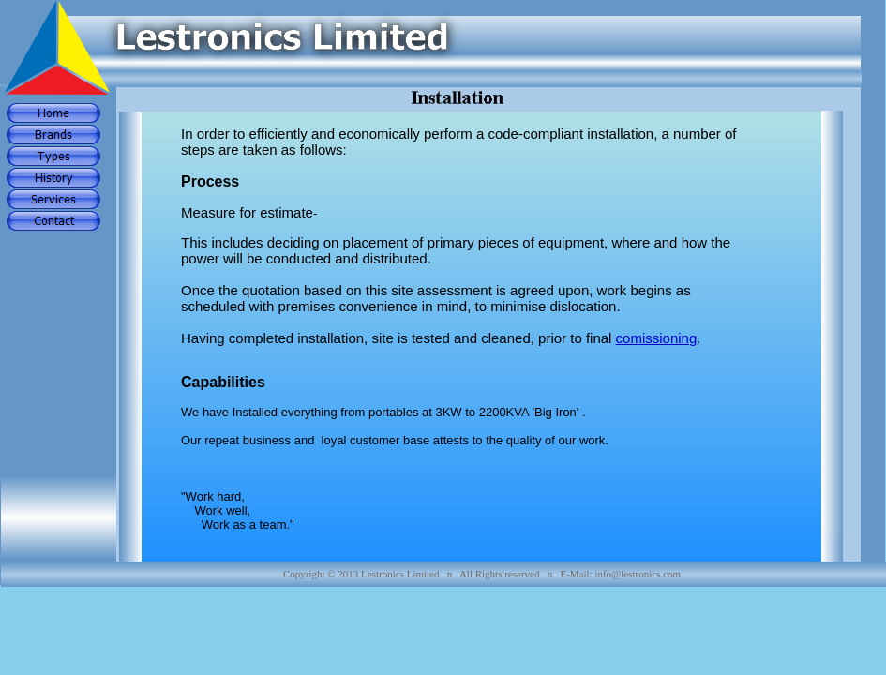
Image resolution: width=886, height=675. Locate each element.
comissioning (657, 338)
